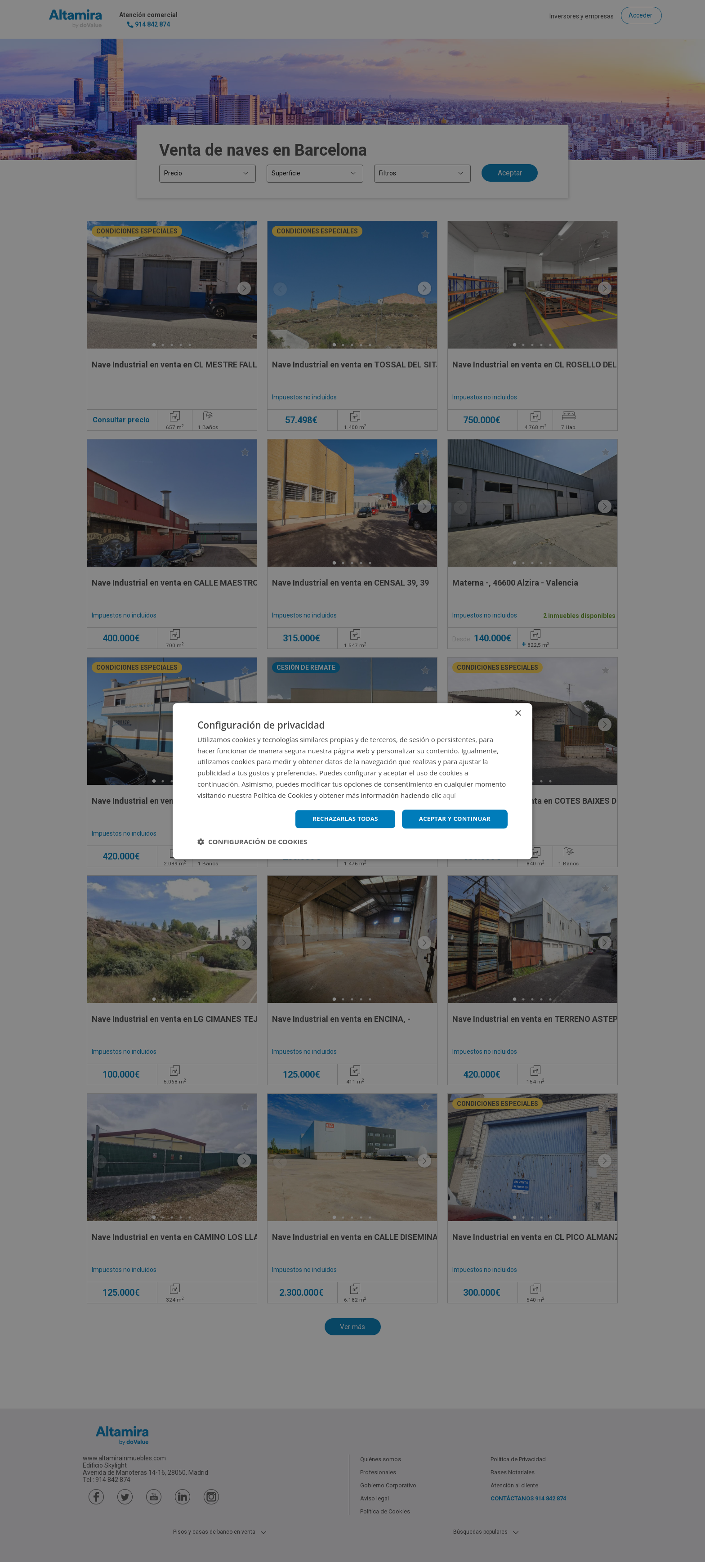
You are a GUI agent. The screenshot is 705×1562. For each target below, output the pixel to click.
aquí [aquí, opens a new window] (450, 794)
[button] (252, 842)
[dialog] (352, 781)
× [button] (517, 712)
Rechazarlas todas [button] (338, 819)
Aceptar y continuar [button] (452, 819)
